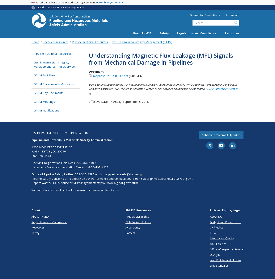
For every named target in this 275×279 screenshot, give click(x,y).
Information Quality (222, 238)
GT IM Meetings (44, 101)
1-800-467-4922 (97, 167)
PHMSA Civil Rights (137, 216)
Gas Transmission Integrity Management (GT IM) (142, 42)
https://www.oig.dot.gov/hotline (118, 183)
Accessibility (132, 227)
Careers (130, 233)
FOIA (213, 233)
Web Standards (219, 265)
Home (35, 42)
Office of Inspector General (226, 249)
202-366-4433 (41, 156)
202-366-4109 (86, 163)
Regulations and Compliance (197, 33)
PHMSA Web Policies (138, 222)
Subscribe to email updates (221, 135)
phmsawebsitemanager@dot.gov (97, 190)
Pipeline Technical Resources (90, 42)
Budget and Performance (225, 222)
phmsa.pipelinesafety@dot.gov (120, 174)
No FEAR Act (218, 244)
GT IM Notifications (46, 110)
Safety (164, 33)
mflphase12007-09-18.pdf (110, 76)
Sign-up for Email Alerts (205, 15)
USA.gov (215, 255)
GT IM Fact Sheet (45, 75)
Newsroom (232, 15)
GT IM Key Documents (49, 93)
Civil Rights (216, 227)
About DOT (217, 216)
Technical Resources (55, 42)
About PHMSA (141, 33)
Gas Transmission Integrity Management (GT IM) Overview (54, 64)
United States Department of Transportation (60, 7)
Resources (232, 33)
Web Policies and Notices (225, 260)
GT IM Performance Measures (54, 84)
